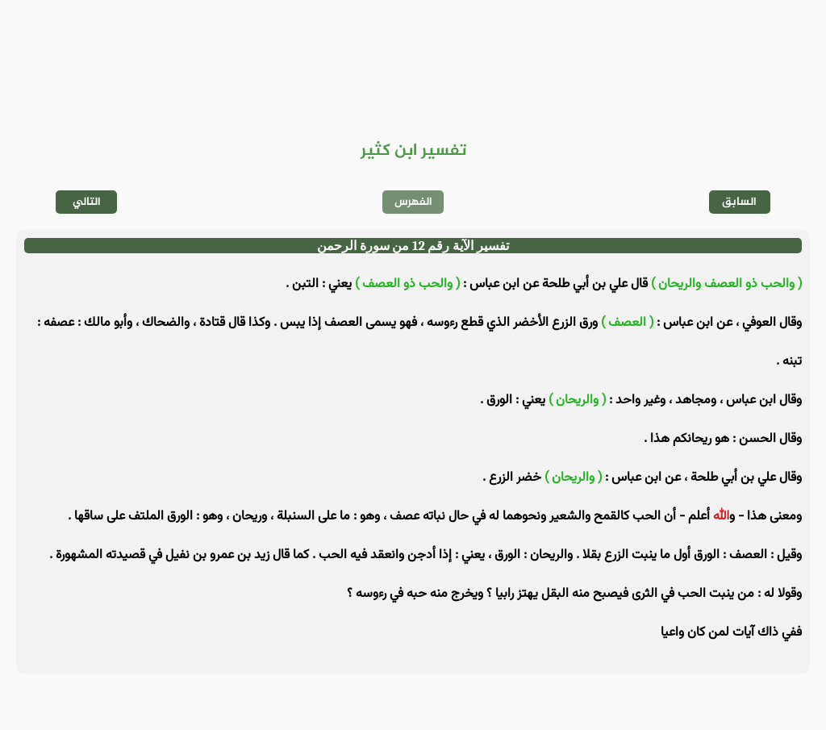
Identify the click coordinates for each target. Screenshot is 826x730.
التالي (87, 202)
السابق (739, 202)
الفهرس (413, 202)
